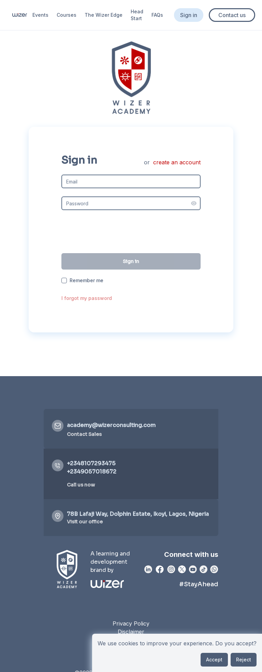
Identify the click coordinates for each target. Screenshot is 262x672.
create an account (177, 162)
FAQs (157, 15)
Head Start (137, 15)
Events (40, 15)
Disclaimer (131, 631)
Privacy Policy (131, 623)
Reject (243, 659)
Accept (214, 659)
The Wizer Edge (103, 15)
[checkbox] (64, 280)
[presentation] (131, 231)
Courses (66, 15)
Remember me (86, 280)
